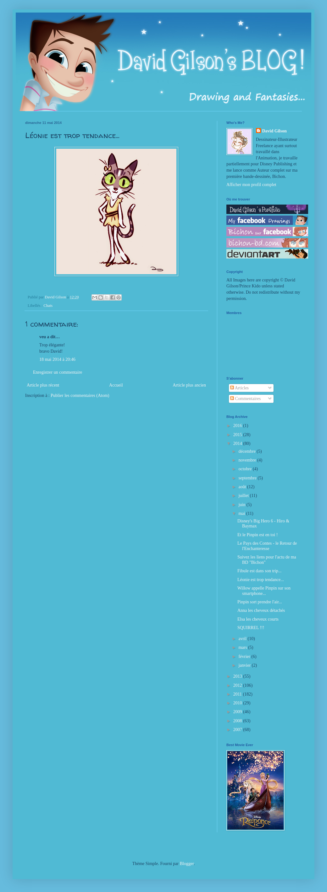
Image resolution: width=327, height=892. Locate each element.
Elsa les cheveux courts (258, 619)
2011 (238, 694)
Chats (48, 305)
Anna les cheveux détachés (261, 610)
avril (242, 638)
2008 (238, 720)
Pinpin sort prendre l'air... (259, 602)
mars (243, 647)
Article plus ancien (189, 385)
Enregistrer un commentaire (57, 372)
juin (242, 504)
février (244, 656)
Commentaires (245, 398)
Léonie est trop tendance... (260, 579)
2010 (238, 703)
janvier (245, 665)
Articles (239, 388)
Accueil (116, 385)
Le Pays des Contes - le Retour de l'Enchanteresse (267, 546)
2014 (238, 443)
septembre (248, 478)
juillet (244, 495)
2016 (238, 425)
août (242, 486)
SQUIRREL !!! (250, 627)
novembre (247, 460)
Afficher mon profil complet (251, 184)
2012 (238, 685)
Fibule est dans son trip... (259, 571)
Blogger (187, 863)
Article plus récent (43, 385)
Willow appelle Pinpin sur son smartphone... (264, 591)
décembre (247, 451)
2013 (238, 676)
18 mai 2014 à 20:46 (57, 359)
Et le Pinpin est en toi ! (257, 534)
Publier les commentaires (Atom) (80, 395)
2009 (238, 711)
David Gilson (274, 131)
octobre (245, 469)
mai (242, 513)
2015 (238, 434)
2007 (238, 729)
